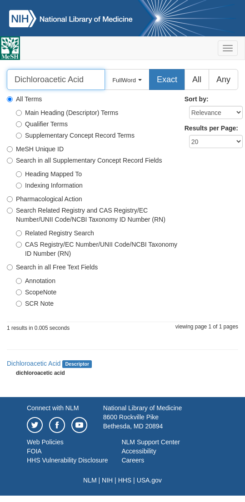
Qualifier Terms (42, 124)
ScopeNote (36, 292)
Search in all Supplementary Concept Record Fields (84, 160)
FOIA (34, 451)
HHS (125, 480)
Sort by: (197, 99)
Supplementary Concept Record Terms (75, 135)
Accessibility (138, 451)
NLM (90, 480)
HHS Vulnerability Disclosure (67, 460)
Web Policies (45, 442)
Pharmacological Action (44, 199)
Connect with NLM (53, 408)
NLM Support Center (150, 442)
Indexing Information (49, 185)
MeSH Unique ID (35, 149)
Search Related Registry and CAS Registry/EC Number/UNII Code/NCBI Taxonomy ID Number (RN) (86, 215)
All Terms (24, 99)
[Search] (56, 79)
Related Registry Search (55, 233)
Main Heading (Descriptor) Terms (67, 112)
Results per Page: (211, 128)
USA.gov (149, 480)
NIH (107, 480)
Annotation (35, 280)
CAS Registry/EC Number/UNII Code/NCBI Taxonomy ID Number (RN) (96, 249)
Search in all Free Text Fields (52, 267)
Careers (132, 460)
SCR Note (35, 303)
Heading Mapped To (49, 174)
